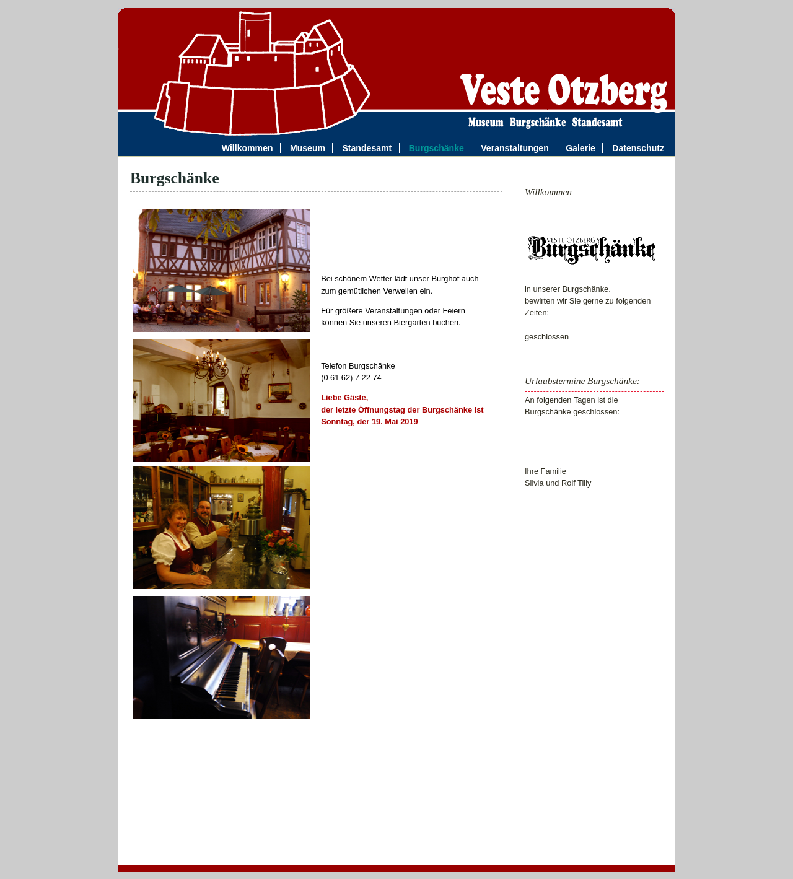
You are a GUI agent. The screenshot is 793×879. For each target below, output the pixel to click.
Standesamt (367, 148)
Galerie (580, 148)
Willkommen (247, 148)
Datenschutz (638, 148)
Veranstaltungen (517, 148)
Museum (307, 148)
